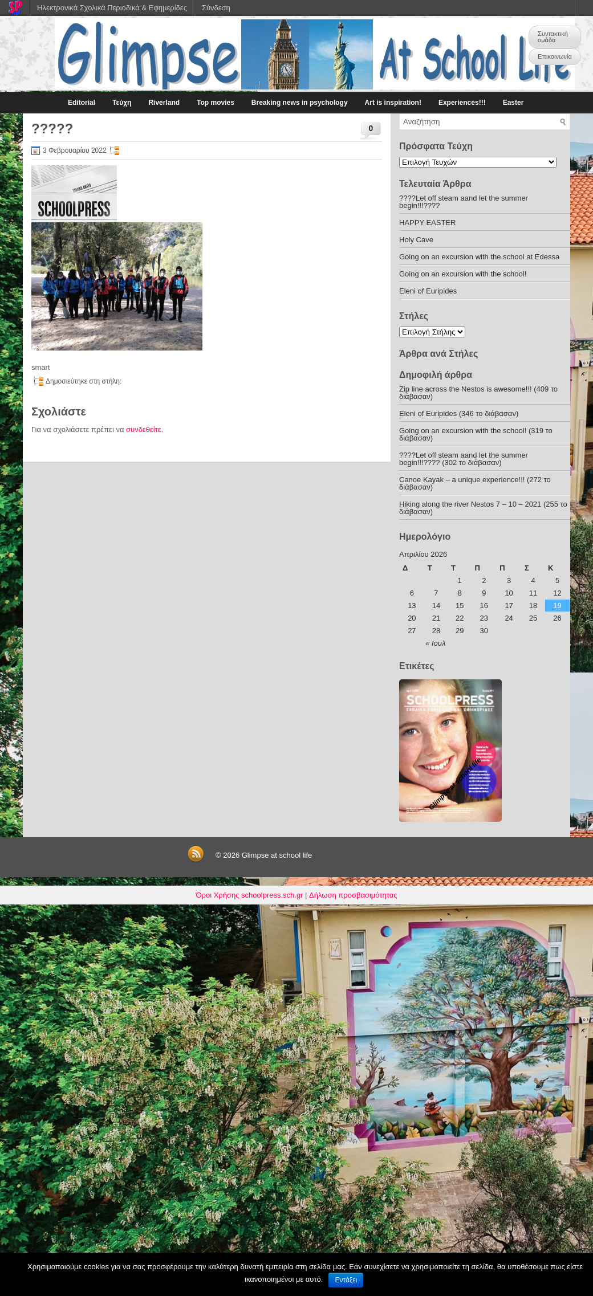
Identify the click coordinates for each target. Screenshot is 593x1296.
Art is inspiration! (393, 103)
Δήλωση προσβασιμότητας (353, 895)
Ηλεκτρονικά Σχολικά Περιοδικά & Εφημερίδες (112, 7)
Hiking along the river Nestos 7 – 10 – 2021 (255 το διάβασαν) (483, 508)
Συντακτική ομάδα (553, 36)
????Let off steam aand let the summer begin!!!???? (463, 202)
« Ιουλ (435, 643)
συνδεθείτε (143, 429)
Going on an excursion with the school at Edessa (479, 256)
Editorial (81, 103)
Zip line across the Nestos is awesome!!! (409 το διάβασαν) (478, 393)
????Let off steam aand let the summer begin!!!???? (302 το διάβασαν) (463, 459)
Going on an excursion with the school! (462, 274)
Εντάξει (346, 1280)
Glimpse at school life (277, 855)
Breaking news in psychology (299, 103)
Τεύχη (121, 103)
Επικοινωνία (555, 56)
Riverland (164, 103)
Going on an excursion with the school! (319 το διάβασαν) (476, 434)
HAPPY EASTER (427, 222)
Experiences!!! (462, 103)
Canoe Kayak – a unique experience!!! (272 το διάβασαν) (475, 483)
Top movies (215, 103)
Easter (513, 103)
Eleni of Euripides (428, 291)
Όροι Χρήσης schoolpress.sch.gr (249, 895)
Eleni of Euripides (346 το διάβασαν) (458, 413)
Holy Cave (416, 239)
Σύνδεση (216, 7)
